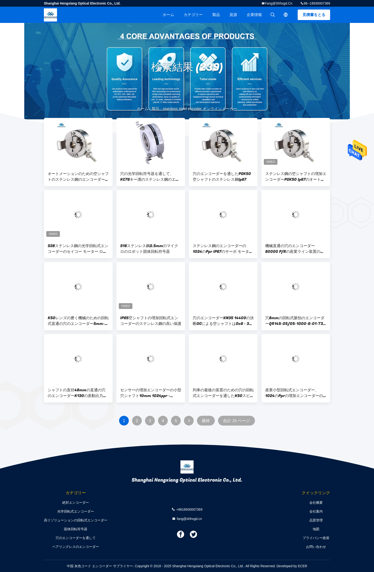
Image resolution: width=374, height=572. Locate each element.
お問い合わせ (316, 547)
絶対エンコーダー (75, 502)
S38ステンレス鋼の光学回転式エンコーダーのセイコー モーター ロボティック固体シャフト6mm (78, 248)
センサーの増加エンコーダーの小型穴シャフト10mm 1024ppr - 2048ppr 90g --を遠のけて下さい (150, 393)
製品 (216, 15)
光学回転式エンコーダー (75, 511)
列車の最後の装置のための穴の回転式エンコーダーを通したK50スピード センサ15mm (223, 393)
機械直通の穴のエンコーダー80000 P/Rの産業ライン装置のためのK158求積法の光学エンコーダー (294, 248)
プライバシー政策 (316, 538)
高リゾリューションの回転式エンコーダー (75, 520)
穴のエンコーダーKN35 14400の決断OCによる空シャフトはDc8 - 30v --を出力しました (223, 321)
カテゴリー (193, 15)
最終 (206, 420)
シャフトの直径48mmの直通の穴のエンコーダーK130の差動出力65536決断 (76, 393)
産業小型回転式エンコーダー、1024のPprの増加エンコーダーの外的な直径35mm (294, 393)
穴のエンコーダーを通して (76, 538)
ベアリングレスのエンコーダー (75, 547)
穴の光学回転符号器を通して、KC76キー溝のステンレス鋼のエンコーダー (149, 176)
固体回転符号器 (75, 529)
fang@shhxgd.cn (278, 3)
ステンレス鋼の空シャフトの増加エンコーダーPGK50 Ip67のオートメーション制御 (295, 176)
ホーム (168, 15)
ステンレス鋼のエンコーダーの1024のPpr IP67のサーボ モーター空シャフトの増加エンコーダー (223, 248)
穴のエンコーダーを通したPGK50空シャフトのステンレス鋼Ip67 (222, 176)
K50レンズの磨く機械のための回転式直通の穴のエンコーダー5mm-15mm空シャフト (78, 321)
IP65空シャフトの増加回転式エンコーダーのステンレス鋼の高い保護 (150, 321)
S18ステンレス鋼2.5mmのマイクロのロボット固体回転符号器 (149, 248)
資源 (233, 15)
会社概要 (316, 502)
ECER (302, 566)
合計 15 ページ (236, 420)
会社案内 (316, 511)
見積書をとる (313, 15)
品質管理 (316, 520)
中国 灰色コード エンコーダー (89, 566)
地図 (316, 529)
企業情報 (254, 15)
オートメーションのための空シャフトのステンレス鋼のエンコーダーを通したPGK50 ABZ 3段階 (78, 176)
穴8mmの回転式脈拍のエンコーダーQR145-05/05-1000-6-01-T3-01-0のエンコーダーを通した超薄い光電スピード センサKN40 (295, 321)
